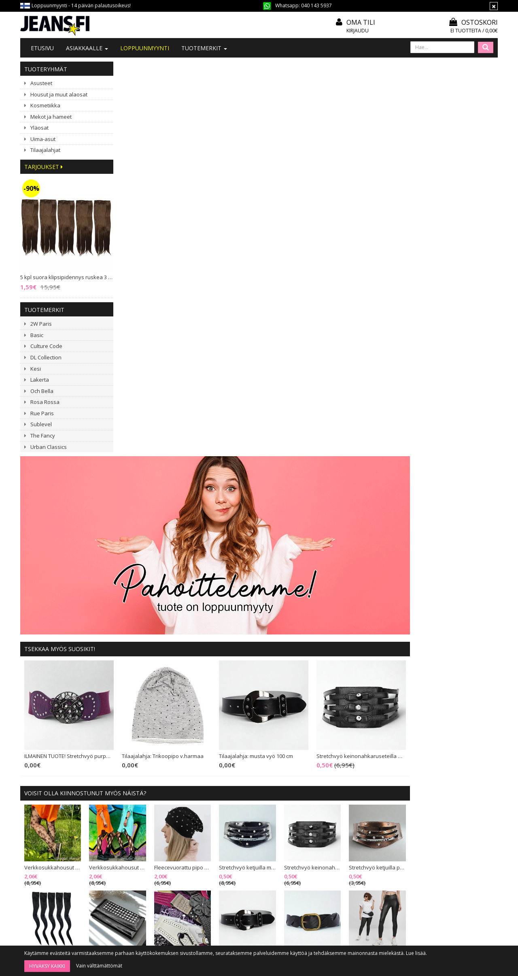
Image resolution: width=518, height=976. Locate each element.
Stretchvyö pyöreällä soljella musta (466, 663)
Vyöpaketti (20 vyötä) (273, 550)
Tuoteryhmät (45, 69)
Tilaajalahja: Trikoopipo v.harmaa (257, 355)
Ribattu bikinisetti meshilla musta (212, 663)
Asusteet (41, 83)
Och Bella (41, 391)
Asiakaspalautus (241, 870)
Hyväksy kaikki (47, 966)
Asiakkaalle (87, 48)
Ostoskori (473, 22)
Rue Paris (42, 413)
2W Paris (41, 323)
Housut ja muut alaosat (58, 94)
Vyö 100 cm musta (397, 550)
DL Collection (46, 357)
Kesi (35, 368)
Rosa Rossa (44, 402)
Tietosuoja (235, 859)
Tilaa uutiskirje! (240, 815)
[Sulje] (494, 6)
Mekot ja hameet (51, 116)
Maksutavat (235, 848)
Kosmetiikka (45, 105)
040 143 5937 (316, 5)
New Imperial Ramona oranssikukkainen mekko (276, 747)
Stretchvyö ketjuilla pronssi (466, 465)
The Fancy (42, 435)
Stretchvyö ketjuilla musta (339, 465)
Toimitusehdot (239, 837)
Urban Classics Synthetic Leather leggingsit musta (466, 550)
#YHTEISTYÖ (139, 847)
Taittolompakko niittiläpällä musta (212, 550)
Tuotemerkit (204, 48)
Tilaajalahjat (45, 150)
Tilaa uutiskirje (280, 924)
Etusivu (42, 48)
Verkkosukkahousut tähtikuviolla (149, 465)
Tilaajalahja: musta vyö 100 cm (349, 355)
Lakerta (39, 379)
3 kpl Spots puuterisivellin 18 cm (403, 747)
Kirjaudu (357, 30)
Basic (36, 335)
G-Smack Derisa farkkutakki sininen (339, 663)
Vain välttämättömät (99, 965)
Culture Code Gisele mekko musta (212, 747)
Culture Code (46, 346)
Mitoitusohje (237, 826)
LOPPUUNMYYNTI (144, 48)
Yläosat (39, 127)
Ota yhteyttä (139, 826)
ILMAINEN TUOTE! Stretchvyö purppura (164, 355)
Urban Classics (48, 447)
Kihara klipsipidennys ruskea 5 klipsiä (276, 663)
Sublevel (41, 424)
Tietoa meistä (141, 815)
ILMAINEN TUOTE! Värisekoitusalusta (466, 747)
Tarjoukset (43, 167)
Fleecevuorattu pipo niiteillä (276, 465)
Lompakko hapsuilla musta (149, 747)
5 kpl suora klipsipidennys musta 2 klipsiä (149, 550)
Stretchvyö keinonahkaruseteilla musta (450, 355)
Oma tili (360, 22)
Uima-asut (42, 139)
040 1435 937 (61, 874)
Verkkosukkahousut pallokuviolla (212, 465)
